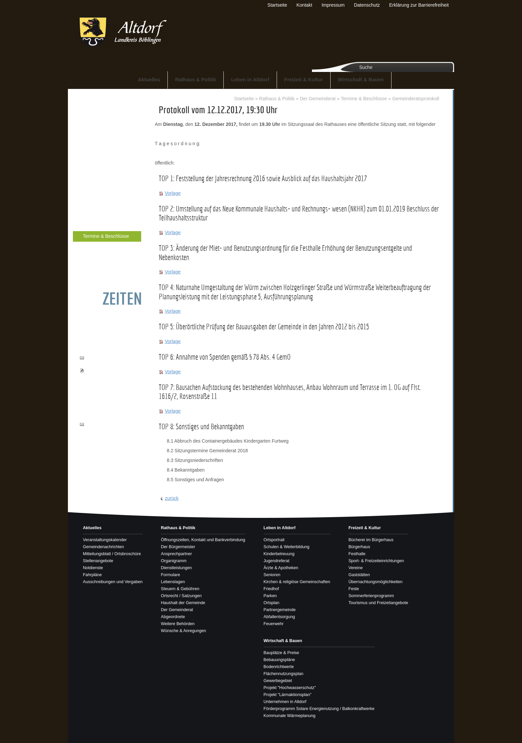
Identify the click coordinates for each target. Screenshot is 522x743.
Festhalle (357, 554)
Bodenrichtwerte (279, 666)
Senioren (272, 574)
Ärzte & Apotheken (281, 567)
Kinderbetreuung (279, 554)
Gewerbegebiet (278, 680)
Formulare (89, 168)
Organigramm (93, 146)
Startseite (244, 98)
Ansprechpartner (96, 134)
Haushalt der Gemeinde (102, 213)
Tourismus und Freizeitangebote (378, 602)
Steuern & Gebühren (99, 191)
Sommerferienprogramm (371, 595)
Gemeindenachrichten (103, 547)
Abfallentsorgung (279, 616)
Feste (354, 588)
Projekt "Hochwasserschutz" (290, 687)
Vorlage (172, 193)
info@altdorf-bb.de (103, 424)
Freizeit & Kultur (303, 79)
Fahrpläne (92, 574)
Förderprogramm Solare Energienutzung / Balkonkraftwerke (319, 708)
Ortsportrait (274, 540)
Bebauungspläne (279, 659)
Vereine (356, 567)
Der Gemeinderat (96, 225)
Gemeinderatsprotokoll (415, 98)
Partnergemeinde (280, 609)
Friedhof (271, 588)
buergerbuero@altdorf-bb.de (108, 360)
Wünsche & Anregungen (103, 269)
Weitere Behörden (97, 258)
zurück (171, 498)
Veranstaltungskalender (105, 540)
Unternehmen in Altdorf (285, 701)
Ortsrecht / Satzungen (101, 202)
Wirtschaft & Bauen (361, 79)
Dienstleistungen (96, 157)
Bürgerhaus (359, 547)
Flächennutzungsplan (284, 673)
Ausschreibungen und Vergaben (112, 581)
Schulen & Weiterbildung (287, 547)
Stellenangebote (98, 560)
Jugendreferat (277, 560)
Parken (270, 595)
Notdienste (93, 567)
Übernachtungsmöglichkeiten (375, 581)
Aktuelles (149, 79)
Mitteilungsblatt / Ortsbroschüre (112, 554)
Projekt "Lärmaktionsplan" (288, 694)
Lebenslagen (92, 180)
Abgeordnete (92, 247)
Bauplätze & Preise (281, 652)
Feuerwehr (274, 623)
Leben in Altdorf (250, 79)
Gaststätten (359, 574)
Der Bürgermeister (97, 123)
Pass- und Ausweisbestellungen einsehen (106, 376)
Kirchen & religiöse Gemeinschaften (297, 581)
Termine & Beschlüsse (106, 236)
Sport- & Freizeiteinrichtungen (376, 560)
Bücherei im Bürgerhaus (371, 540)
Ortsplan (272, 602)
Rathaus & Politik (195, 79)
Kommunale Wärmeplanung (290, 715)
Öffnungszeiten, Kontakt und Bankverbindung (107, 109)
